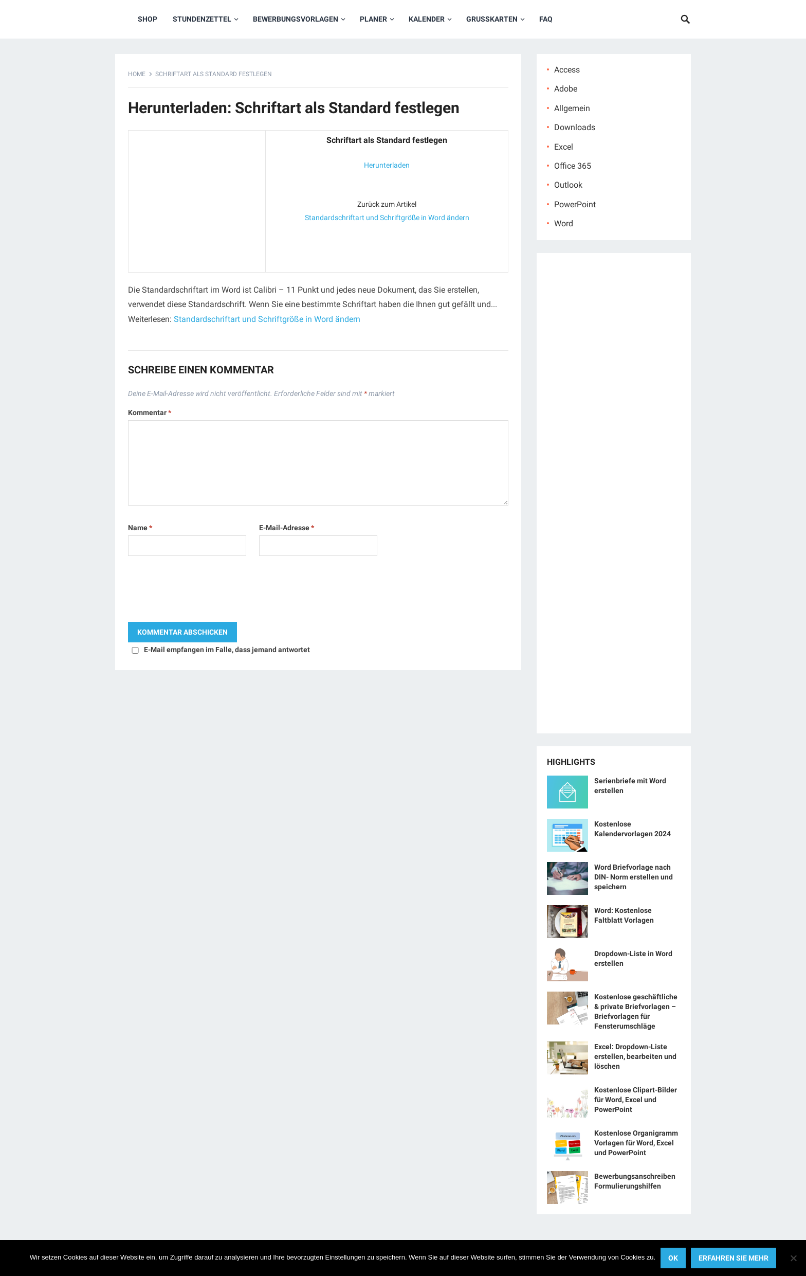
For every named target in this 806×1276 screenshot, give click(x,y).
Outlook (568, 185)
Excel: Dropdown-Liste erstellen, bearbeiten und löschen (635, 1056)
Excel (563, 147)
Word (563, 223)
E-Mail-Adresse (286, 528)
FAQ (546, 19)
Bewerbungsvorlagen (295, 19)
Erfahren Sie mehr (733, 1258)
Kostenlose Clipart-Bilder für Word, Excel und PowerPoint (635, 1099)
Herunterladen (387, 165)
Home (136, 74)
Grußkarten (492, 19)
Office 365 (572, 166)
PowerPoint (575, 204)
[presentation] (206, 591)
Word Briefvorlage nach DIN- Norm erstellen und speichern (633, 877)
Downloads (574, 127)
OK (673, 1258)
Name (140, 528)
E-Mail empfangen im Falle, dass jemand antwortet (227, 649)
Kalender (427, 19)
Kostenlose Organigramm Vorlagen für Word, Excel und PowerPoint (636, 1143)
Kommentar (149, 412)
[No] (793, 1258)
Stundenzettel (202, 19)
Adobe (565, 89)
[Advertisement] (197, 199)
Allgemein (572, 108)
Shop (147, 19)
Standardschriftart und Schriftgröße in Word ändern (387, 217)
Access (567, 70)
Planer (373, 19)
